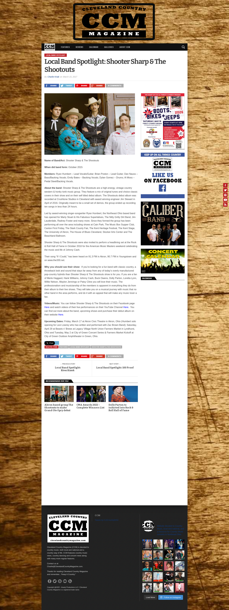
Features (65, 46)
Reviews (79, 46)
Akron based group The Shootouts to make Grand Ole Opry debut (58, 407)
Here (47, 307)
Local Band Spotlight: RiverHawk (68, 369)
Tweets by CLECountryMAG (107, 520)
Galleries (109, 46)
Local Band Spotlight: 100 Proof (115, 367)
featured (64, 347)
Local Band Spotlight (79, 347)
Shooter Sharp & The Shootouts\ (106, 347)
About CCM (124, 46)
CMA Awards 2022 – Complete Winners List (90, 406)
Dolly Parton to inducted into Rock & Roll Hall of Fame (121, 407)
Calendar (93, 46)
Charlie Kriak (53, 77)
